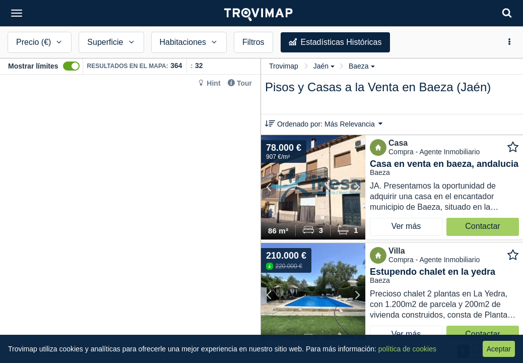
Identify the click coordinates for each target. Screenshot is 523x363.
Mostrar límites (33, 66)
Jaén (324, 66)
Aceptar (499, 349)
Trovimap (283, 66)
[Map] (130, 219)
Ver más (406, 226)
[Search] (507, 13)
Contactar (482, 226)
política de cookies (407, 349)
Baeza (362, 66)
